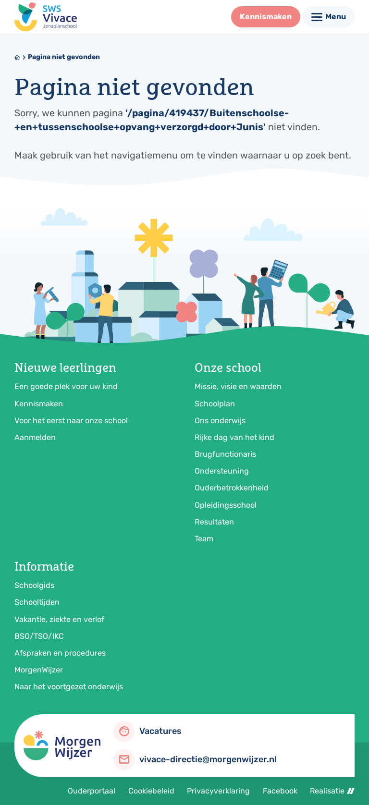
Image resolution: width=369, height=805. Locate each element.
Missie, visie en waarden (238, 386)
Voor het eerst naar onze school (71, 420)
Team (204, 538)
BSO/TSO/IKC (39, 636)
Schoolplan (215, 403)
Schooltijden (37, 602)
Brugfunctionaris (225, 454)
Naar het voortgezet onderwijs (68, 686)
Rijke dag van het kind (234, 437)
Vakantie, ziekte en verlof (59, 619)
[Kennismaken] (265, 16)
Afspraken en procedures (60, 653)
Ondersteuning (222, 471)
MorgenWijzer (38, 669)
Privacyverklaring (218, 790)
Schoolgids (34, 585)
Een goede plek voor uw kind (66, 386)
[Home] (17, 57)
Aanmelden (35, 437)
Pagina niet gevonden (64, 57)
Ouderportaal (91, 790)
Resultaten (214, 521)
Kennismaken (38, 403)
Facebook (280, 790)
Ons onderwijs (220, 420)
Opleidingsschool (226, 505)
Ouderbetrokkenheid (232, 487)
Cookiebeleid (151, 790)
